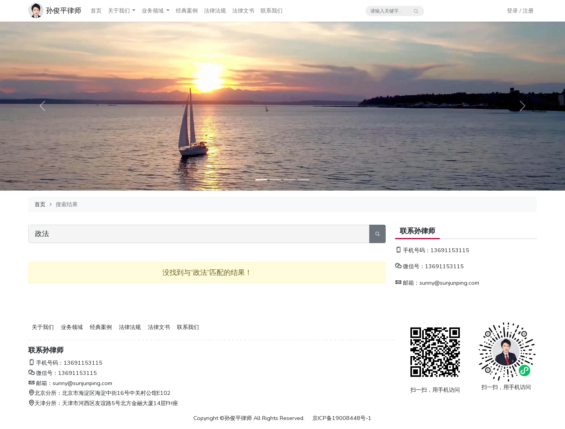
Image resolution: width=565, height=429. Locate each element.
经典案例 (187, 11)
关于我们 (119, 11)
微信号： (410, 266)
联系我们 (271, 11)
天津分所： (45, 403)
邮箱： (407, 283)
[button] (134, 10)
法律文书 (243, 11)
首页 (96, 11)
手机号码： (412, 250)
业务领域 (153, 11)
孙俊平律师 (63, 10)
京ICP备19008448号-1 (342, 418)
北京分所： (45, 393)
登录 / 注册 (520, 11)
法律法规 (215, 11)
